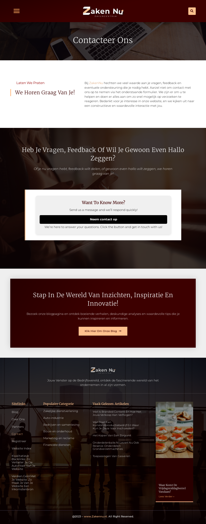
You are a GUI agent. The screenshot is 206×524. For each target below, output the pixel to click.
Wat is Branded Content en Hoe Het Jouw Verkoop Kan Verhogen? (117, 413)
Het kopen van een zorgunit (112, 435)
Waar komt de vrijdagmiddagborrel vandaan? (172, 488)
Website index (21, 449)
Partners (18, 427)
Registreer (19, 442)
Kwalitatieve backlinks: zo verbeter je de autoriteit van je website (23, 463)
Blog (15, 412)
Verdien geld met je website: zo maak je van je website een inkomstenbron (24, 484)
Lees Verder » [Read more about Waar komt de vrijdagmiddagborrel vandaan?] (166, 496)
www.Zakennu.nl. (96, 516)
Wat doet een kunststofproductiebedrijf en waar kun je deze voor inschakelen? (116, 425)
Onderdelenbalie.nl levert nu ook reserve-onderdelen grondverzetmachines (116, 446)
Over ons (18, 419)
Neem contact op (103, 219)
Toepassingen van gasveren (111, 456)
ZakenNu (96, 83)
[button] (17, 11)
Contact (17, 434)
